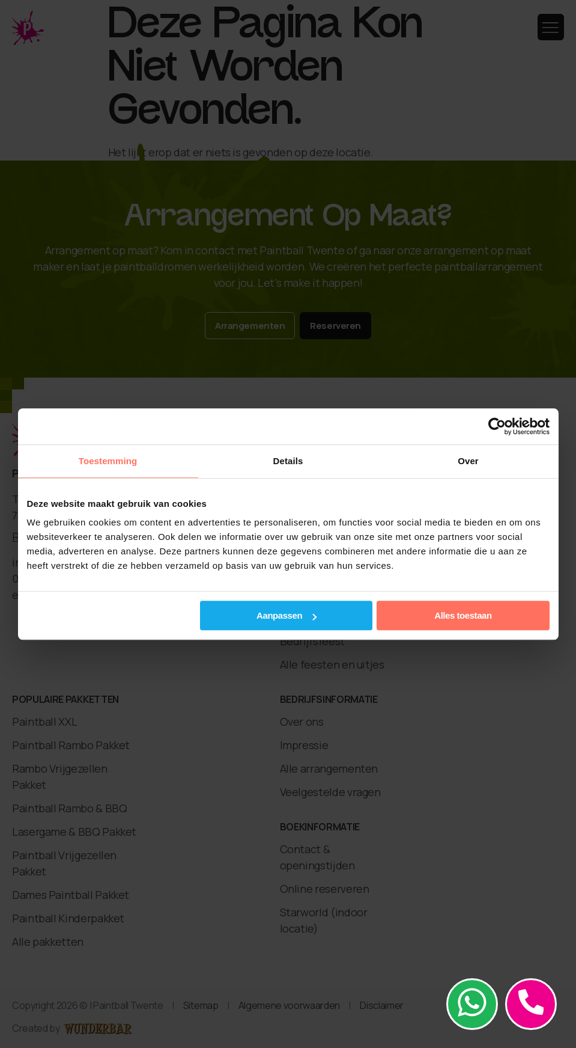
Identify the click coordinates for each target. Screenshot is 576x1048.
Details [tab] (288, 461)
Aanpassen (286, 615)
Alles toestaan (462, 615)
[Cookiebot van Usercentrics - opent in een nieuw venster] (497, 426)
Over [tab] (468, 461)
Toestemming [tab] (108, 461)
